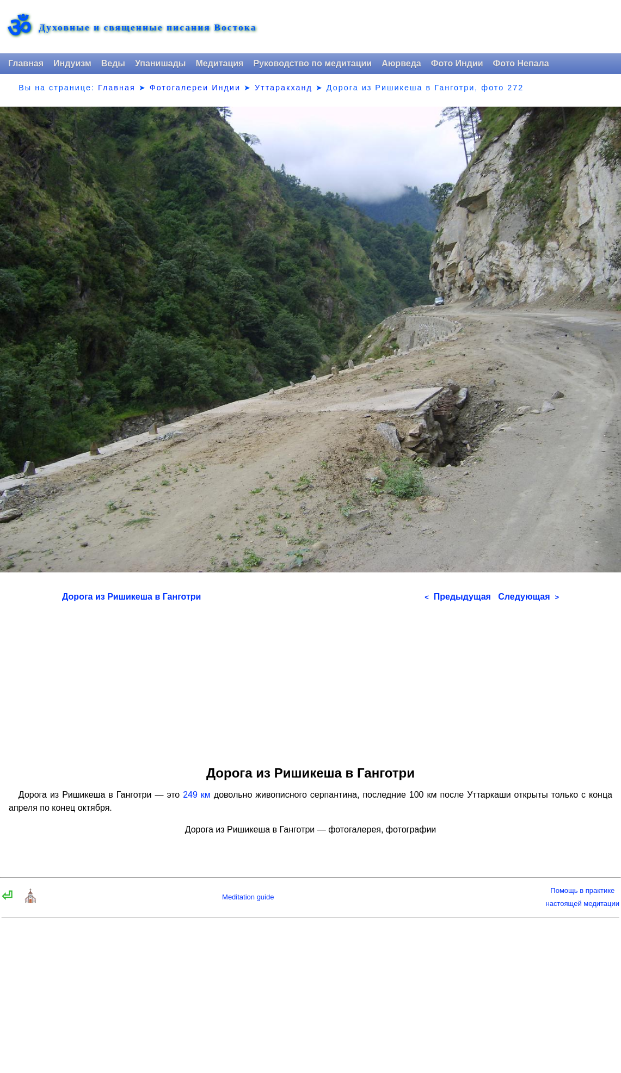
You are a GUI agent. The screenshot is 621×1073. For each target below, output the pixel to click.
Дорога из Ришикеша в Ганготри (131, 596)
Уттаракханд (283, 87)
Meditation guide (248, 897)
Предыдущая (458, 596)
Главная (26, 63)
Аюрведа (401, 63)
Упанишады (160, 63)
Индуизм (72, 63)
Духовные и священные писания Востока (147, 27)
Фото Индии (457, 63)
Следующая (528, 596)
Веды (113, 63)
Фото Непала (521, 63)
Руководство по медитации (312, 63)
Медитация (219, 63)
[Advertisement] (310, 680)
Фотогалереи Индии (195, 87)
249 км (197, 794)
